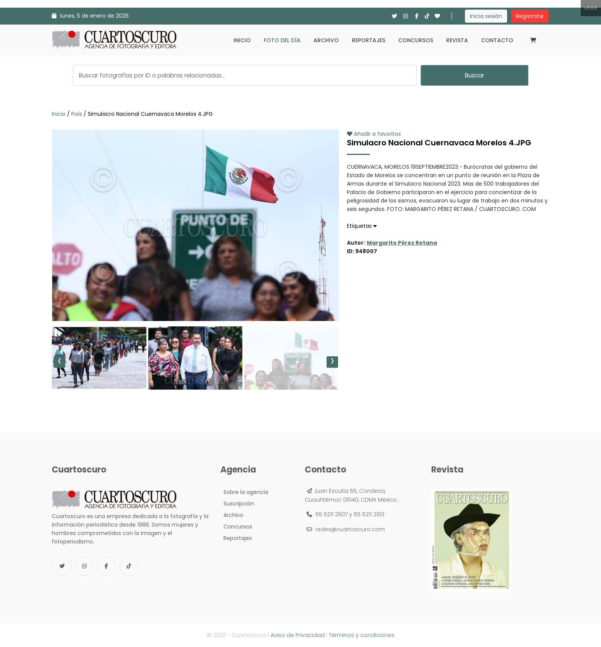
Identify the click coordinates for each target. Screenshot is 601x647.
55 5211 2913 (369, 514)
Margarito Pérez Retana (402, 243)
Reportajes (368, 40)
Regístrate (530, 16)
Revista (457, 40)
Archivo (326, 40)
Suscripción (237, 503)
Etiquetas (362, 226)
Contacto (497, 40)
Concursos (415, 40)
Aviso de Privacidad (298, 635)
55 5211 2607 (331, 514)
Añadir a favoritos (374, 134)
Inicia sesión (486, 16)
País (76, 114)
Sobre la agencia (244, 492)
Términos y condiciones (361, 635)
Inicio (242, 40)
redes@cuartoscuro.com (350, 529)
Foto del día (282, 40)
